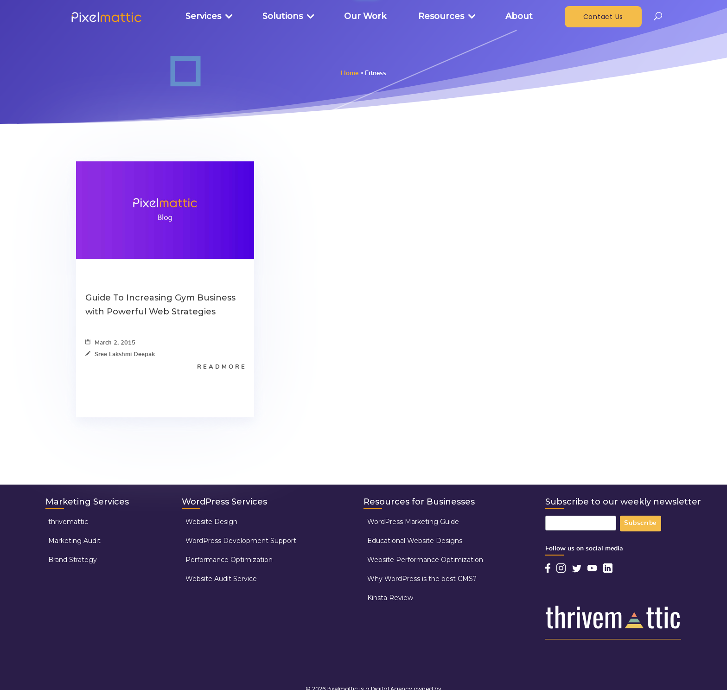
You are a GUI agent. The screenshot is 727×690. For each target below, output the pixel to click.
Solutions (282, 16)
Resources (441, 16)
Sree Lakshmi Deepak (120, 354)
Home (349, 73)
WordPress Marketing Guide (413, 522)
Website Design (211, 522)
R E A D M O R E (221, 367)
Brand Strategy (72, 560)
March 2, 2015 (110, 343)
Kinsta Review (390, 598)
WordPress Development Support (240, 541)
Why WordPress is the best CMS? (422, 579)
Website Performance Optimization (425, 560)
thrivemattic (68, 522)
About (519, 16)
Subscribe (640, 523)
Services (203, 16)
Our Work (365, 16)
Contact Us (603, 16)
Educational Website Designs (414, 541)
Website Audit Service (221, 579)
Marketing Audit (74, 541)
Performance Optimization (229, 560)
